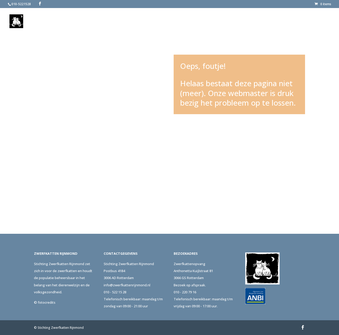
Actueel (287, 21)
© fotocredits (44, 302)
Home (156, 21)
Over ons (176, 21)
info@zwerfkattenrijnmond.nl (127, 285)
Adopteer (229, 21)
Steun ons (259, 21)
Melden (202, 21)
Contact (313, 21)
